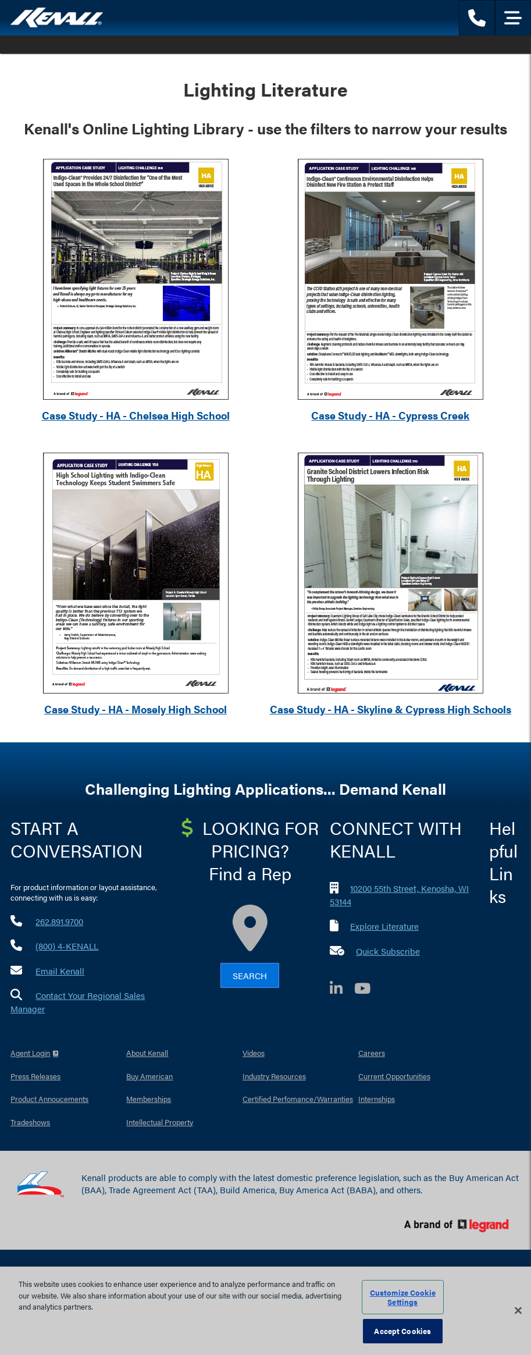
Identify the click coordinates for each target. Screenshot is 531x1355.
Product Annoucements (49, 1098)
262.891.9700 (59, 921)
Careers (371, 1052)
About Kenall (147, 1052)
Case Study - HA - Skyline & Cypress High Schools (390, 709)
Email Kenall (59, 971)
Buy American (149, 1076)
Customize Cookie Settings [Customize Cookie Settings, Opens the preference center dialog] (403, 1297)
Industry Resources (274, 1076)
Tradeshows (30, 1122)
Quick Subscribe (388, 951)
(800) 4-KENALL (66, 946)
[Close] (518, 1311)
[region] (265, 1311)
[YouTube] (368, 990)
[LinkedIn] (342, 990)
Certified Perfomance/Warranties (298, 1098)
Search (250, 975)
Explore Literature (384, 926)
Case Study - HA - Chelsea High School (136, 415)
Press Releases (35, 1076)
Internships (376, 1098)
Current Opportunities (394, 1076)
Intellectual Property (159, 1122)
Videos (254, 1052)
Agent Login (30, 1052)
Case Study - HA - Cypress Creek (390, 415)
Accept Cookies (402, 1330)
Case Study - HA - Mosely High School (135, 709)
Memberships (148, 1098)
